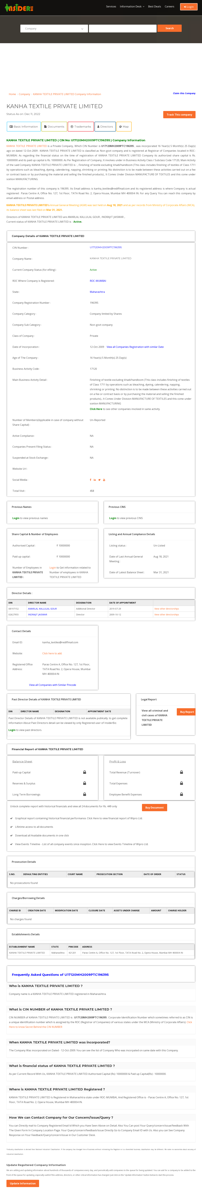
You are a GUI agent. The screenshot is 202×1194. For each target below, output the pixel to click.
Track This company (179, 114)
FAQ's (75, 1128)
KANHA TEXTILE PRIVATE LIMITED (27, 146)
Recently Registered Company (25, 1157)
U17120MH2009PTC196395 (106, 246)
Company (24, 94)
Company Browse (81, 1148)
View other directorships (166, 552)
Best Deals (154, 6)
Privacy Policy (79, 1133)
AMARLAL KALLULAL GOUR (42, 552)
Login (189, 7)
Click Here (97, 380)
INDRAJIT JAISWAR (37, 558)
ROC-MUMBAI (98, 273)
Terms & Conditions (20, 1133)
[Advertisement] (101, 67)
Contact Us (15, 1138)
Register (14, 1143)
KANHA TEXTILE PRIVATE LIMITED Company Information (67, 94)
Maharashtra (98, 282)
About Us (14, 1128)
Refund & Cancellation (83, 1143)
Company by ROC (81, 1167)
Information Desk (130, 6)
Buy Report (186, 646)
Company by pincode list (22, 1162)
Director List (78, 1153)
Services (111, 6)
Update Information (23, 1097)
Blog (12, 1148)
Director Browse (18, 1153)
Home (12, 94)
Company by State (19, 1167)
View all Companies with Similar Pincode (52, 621)
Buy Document (154, 732)
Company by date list (82, 1162)
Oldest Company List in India (86, 1157)
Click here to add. (53, 594)
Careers (169, 6)
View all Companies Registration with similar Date (136, 325)
